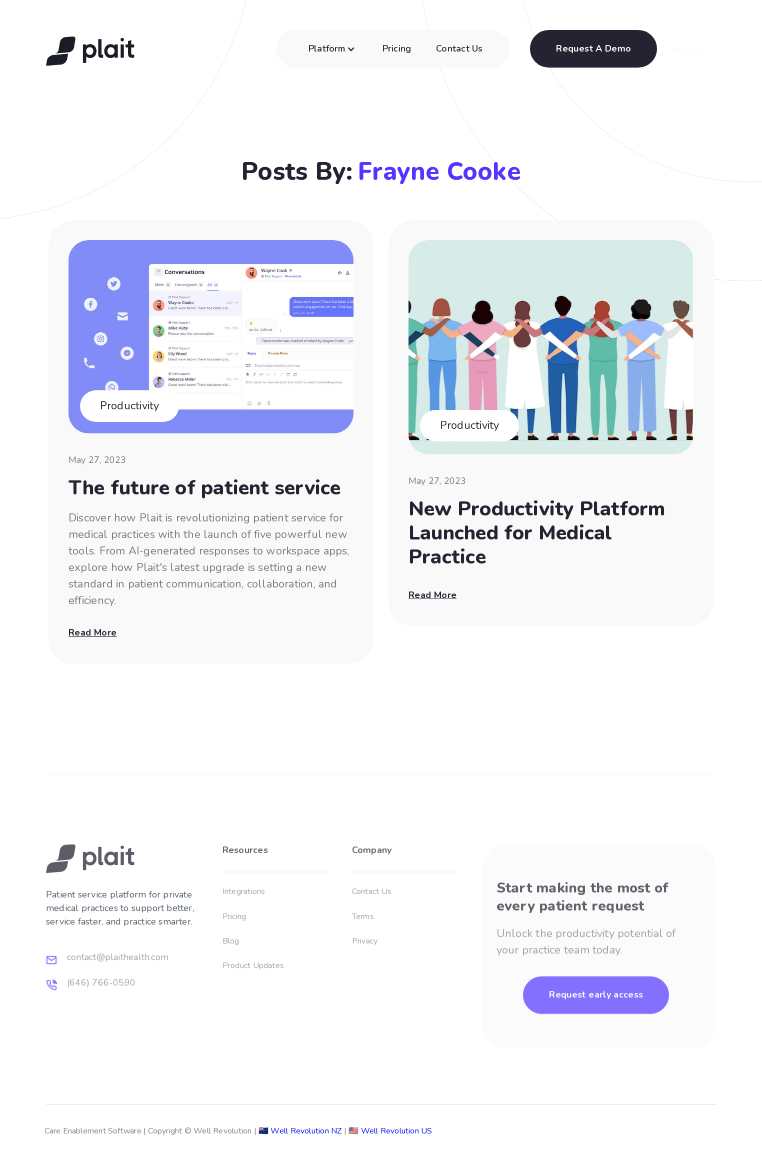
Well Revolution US (388, 1130)
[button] (334, 54)
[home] (91, 49)
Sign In (686, 49)
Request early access (596, 1024)
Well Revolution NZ (298, 1130)
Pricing (397, 49)
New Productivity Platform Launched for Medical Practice (537, 533)
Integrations (244, 920)
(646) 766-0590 (101, 1012)
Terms (363, 945)
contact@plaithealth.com (117, 987)
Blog (231, 970)
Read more (92, 633)
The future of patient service (204, 488)
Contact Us (459, 49)
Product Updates (253, 995)
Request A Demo (593, 49)
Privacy (365, 970)
